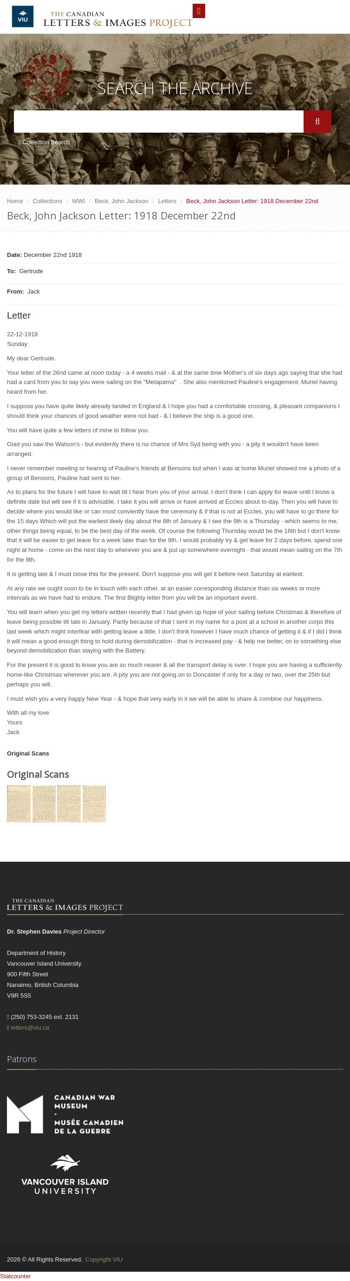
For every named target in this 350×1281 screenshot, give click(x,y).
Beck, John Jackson (122, 201)
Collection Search (44, 142)
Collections (48, 201)
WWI (78, 201)
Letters (167, 201)
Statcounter (15, 1276)
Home (15, 201)
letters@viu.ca (30, 1027)
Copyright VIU (104, 1259)
